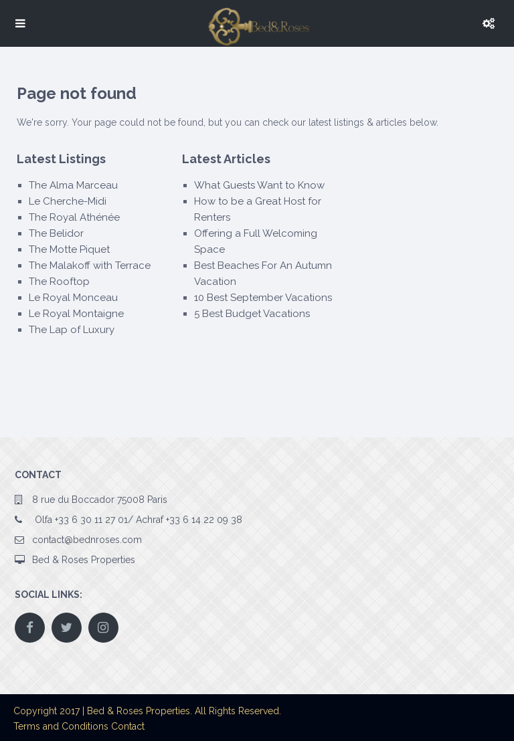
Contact (128, 726)
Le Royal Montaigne (76, 314)
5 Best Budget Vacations (252, 314)
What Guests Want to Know (259, 185)
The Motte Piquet (69, 249)
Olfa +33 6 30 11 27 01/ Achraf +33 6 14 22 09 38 (137, 519)
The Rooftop (59, 282)
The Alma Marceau (73, 185)
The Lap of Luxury (71, 330)
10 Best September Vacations (263, 298)
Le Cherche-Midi (67, 201)
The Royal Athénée (74, 217)
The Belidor (56, 233)
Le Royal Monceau (73, 298)
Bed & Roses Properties (83, 559)
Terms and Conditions (60, 726)
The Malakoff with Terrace (90, 265)
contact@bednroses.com (87, 539)
